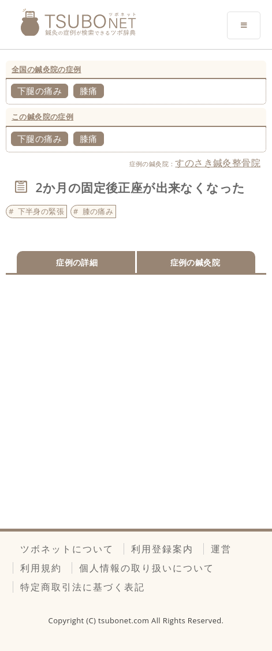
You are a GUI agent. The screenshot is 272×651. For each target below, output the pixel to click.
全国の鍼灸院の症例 (46, 69)
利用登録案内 (162, 548)
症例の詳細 (77, 262)
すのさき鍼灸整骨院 (217, 162)
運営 (221, 548)
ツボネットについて (67, 548)
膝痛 (89, 90)
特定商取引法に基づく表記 (82, 587)
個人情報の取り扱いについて (146, 568)
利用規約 (41, 568)
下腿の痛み (39, 90)
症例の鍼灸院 (195, 262)
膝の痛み (98, 211)
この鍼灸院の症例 (42, 116)
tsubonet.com (124, 620)
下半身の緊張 (41, 211)
